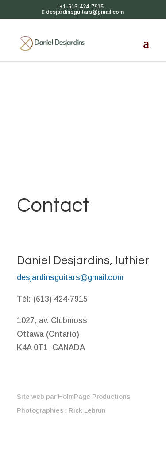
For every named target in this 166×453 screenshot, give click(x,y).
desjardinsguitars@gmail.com (70, 277)
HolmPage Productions (94, 396)
